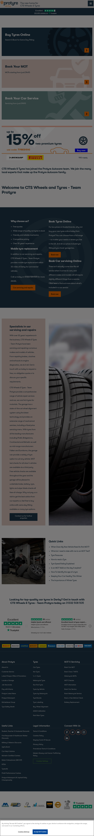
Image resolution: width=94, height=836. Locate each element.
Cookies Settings (23, 832)
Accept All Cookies (40, 832)
